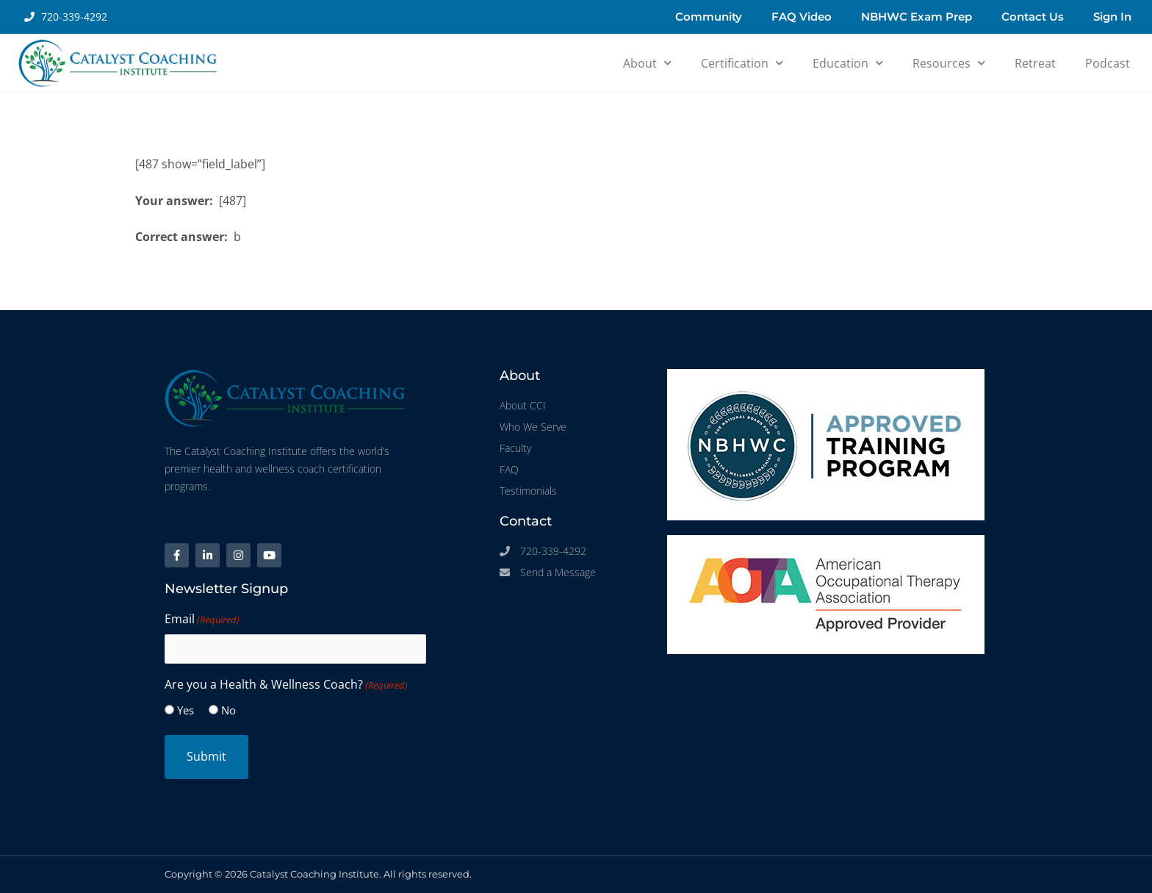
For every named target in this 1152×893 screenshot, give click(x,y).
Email (202, 619)
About (647, 62)
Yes (185, 710)
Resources (948, 62)
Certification (742, 62)
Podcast (1107, 63)
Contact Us (1032, 17)
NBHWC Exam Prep (916, 17)
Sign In (1112, 17)
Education (848, 62)
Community (708, 17)
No (228, 710)
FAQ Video (801, 17)
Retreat (1035, 63)
